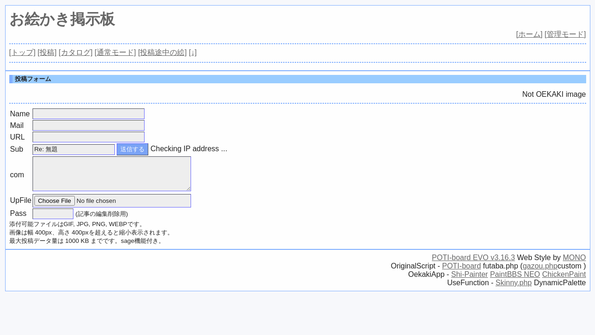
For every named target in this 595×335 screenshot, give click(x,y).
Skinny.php (514, 283)
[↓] (193, 52)
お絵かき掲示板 (62, 19)
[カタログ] (76, 52)
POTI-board (461, 266)
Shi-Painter (469, 274)
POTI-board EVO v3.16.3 (473, 257)
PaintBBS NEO (515, 274)
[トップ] (22, 52)
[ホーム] (529, 34)
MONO (574, 257)
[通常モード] (115, 52)
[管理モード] (565, 34)
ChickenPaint (564, 274)
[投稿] (47, 52)
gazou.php (539, 266)
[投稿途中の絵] (162, 52)
